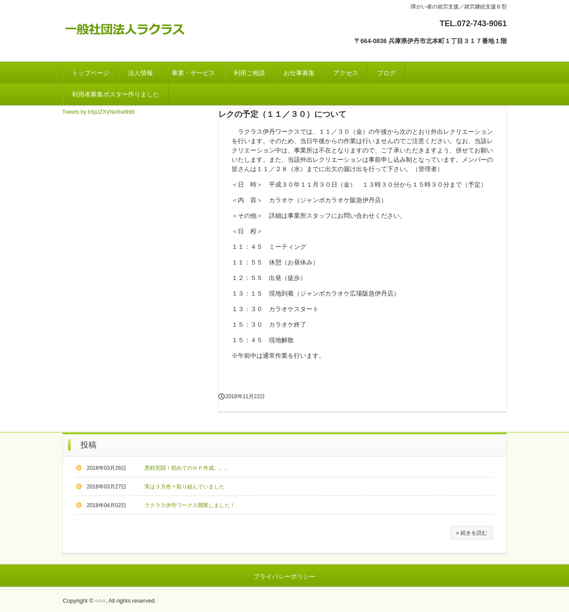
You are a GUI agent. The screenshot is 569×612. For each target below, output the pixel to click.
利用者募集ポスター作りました (115, 94)
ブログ (386, 72)
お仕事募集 (299, 72)
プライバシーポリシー (284, 576)
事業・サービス (193, 72)
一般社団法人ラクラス (127, 27)
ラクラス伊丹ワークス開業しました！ (189, 505)
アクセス (345, 72)
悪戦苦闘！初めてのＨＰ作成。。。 (187, 468)
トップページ (90, 72)
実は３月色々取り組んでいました (184, 487)
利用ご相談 (249, 72)
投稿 (88, 444)
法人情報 (140, 72)
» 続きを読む (471, 533)
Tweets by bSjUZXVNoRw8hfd (98, 112)
